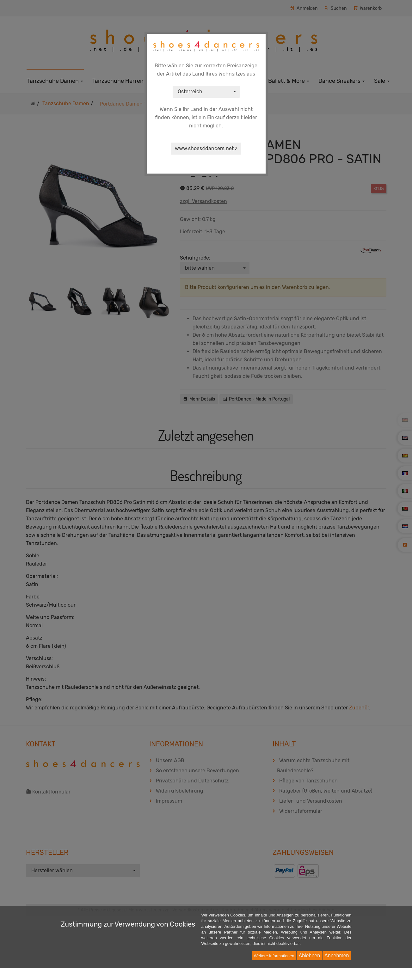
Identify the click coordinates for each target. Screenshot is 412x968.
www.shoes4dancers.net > (206, 148)
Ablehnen (309, 955)
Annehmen (336, 955)
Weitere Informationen (274, 955)
